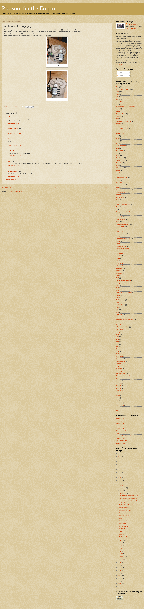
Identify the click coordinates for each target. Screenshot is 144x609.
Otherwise (119, 101)
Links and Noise (123, 526)
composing (119, 383)
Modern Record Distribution (126, 505)
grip (117, 393)
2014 (119, 562)
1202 (117, 143)
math (117, 400)
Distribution (119, 163)
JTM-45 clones (120, 197)
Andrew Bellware (13, 128)
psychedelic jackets (121, 192)
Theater (118, 111)
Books (118, 258)
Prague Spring (120, 226)
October (122, 490)
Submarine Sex (120, 443)
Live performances (121, 234)
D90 (117, 260)
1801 (117, 278)
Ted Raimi (119, 182)
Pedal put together (124, 515)
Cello (117, 312)
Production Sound (121, 145)
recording (118, 126)
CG (117, 209)
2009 (119, 575)
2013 (119, 565)
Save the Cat (119, 158)
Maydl (117, 199)
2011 (119, 570)
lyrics (117, 398)
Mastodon (119, 64)
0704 (117, 153)
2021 (119, 467)
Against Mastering (124, 507)
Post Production (120, 305)
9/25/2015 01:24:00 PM (14, 166)
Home (57, 188)
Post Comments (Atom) (16, 191)
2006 (119, 583)
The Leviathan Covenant (123, 376)
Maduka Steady (120, 361)
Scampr (118, 283)
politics (118, 141)
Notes (117, 221)
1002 (117, 99)
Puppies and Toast (121, 366)
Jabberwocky (119, 317)
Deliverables (119, 216)
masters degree (120, 202)
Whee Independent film (122, 327)
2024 (119, 459)
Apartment (119, 194)
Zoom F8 (121, 531)
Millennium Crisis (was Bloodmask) (125, 106)
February (122, 556)
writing (118, 334)
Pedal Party (122, 523)
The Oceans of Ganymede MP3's (128, 498)
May (121, 548)
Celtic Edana (119, 314)
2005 (119, 586)
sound (118, 236)
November (123, 488)
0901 (117, 336)
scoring (118, 407)
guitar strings (119, 231)
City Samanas (120, 167)
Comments (121, 75)
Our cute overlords (121, 431)
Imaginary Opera (120, 219)
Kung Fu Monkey (120, 438)
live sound (119, 273)
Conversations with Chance (123, 238)
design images (120, 390)
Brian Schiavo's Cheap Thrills (124, 426)
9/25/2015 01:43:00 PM (14, 176)
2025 (119, 456)
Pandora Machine (121, 246)
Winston (118, 175)
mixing (118, 332)
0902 (117, 339)
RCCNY (118, 241)
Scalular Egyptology (124, 529)
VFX (117, 378)
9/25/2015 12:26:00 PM (14, 123)
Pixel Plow (122, 534)
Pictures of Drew (120, 114)
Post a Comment (11, 179)
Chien (117, 351)
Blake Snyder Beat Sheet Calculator (126, 421)
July (121, 543)
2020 (119, 469)
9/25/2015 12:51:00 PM (14, 145)
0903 (117, 275)
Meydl (117, 155)
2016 (119, 480)
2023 (119, 461)
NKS (117, 302)
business (118, 123)
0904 (117, 87)
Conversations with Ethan (123, 190)
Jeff (9, 116)
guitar (117, 109)
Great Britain (119, 356)
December (123, 485)
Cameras (118, 349)
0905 (117, 309)
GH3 (117, 290)
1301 (117, 148)
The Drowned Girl (121, 373)
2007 (119, 581)
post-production (120, 185)
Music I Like (119, 150)
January (122, 559)
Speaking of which (124, 513)
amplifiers (118, 256)
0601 (117, 307)
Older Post (108, 188)
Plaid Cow (119, 363)
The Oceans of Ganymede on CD (128, 495)
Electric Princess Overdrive (123, 280)
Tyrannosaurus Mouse (122, 131)
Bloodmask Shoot (121, 133)
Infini (120, 518)
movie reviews (120, 405)
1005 (117, 341)
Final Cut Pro (119, 265)
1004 (117, 187)
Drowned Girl (119, 263)
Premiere (118, 322)
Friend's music (120, 160)
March (121, 553)
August (122, 540)
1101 (117, 104)
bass (117, 285)
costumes (118, 388)
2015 (119, 483)
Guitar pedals (120, 358)
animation (119, 381)
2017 (119, 477)
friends (118, 295)
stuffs (117, 410)
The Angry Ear (120, 371)
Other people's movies (122, 128)
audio (117, 180)
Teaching (118, 324)
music (117, 214)
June (121, 545)
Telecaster (119, 368)
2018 (119, 475)
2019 (119, 472)
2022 (119, 464)
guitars (118, 170)
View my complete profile (132, 28)
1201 (117, 118)
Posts (119, 72)
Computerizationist (124, 521)
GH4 (117, 354)
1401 (117, 165)
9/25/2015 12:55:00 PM (14, 155)
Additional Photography (125, 510)
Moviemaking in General (123, 89)
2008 (119, 578)
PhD (117, 207)
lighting (118, 395)
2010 (119, 573)
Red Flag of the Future (122, 251)
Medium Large (120, 423)
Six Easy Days (120, 253)
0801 (117, 94)
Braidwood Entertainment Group (125, 435)
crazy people (119, 329)
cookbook (118, 385)
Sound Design (120, 268)
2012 (119, 567)
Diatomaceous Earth (121, 177)
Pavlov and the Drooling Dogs (124, 248)
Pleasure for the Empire (29, 8)
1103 (117, 344)
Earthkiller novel (120, 300)
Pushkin (118, 116)
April (121, 551)
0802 (117, 96)
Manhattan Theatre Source (123, 121)
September (123, 493)
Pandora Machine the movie (124, 292)
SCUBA (118, 172)
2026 (119, 453)
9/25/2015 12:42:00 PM (14, 133)
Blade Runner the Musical (123, 204)
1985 (117, 346)
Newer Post (6, 188)
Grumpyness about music (123, 212)
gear (117, 287)
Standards (119, 270)
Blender (118, 243)
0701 (117, 92)
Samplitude (119, 229)
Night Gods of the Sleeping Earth (125, 319)
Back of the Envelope (125, 537)
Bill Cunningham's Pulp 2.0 (123, 440)
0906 (117, 297)
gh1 (117, 136)
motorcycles (119, 403)
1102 (117, 138)
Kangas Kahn (120, 418)
